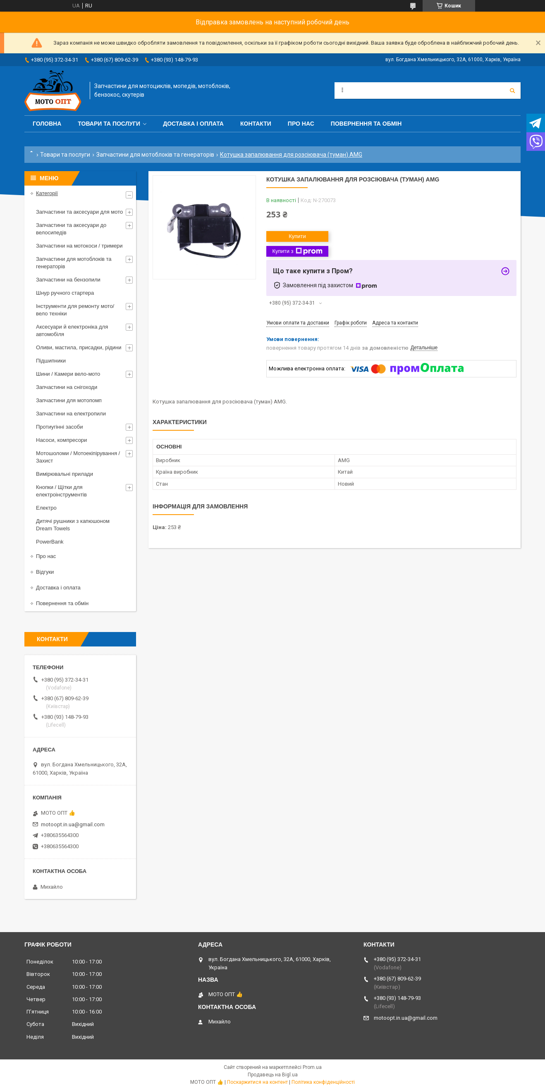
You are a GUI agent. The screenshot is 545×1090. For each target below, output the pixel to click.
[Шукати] (512, 90)
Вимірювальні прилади (64, 474)
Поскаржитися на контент (257, 1082)
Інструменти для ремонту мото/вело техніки (75, 310)
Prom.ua (312, 1067)
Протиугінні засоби (59, 427)
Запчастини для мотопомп (69, 400)
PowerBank (49, 542)
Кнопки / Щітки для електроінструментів (61, 491)
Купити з (297, 251)
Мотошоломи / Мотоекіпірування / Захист (78, 457)
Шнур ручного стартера (65, 293)
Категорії (47, 193)
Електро (46, 508)
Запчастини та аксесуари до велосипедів (71, 229)
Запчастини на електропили (71, 413)
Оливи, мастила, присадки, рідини (79, 347)
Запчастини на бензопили (68, 280)
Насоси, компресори (61, 440)
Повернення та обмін (366, 123)
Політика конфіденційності (323, 1082)
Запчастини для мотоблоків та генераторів (155, 154)
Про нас (301, 123)
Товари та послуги (109, 123)
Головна (47, 123)
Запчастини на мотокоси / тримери (79, 246)
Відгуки (45, 572)
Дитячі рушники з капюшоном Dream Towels (73, 525)
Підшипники (51, 361)
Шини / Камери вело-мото (68, 374)
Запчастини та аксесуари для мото (79, 212)
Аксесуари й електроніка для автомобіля (72, 330)
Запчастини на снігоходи (66, 387)
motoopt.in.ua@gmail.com (73, 824)
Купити (297, 236)
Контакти (255, 123)
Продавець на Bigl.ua (273, 1075)
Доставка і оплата (193, 123)
